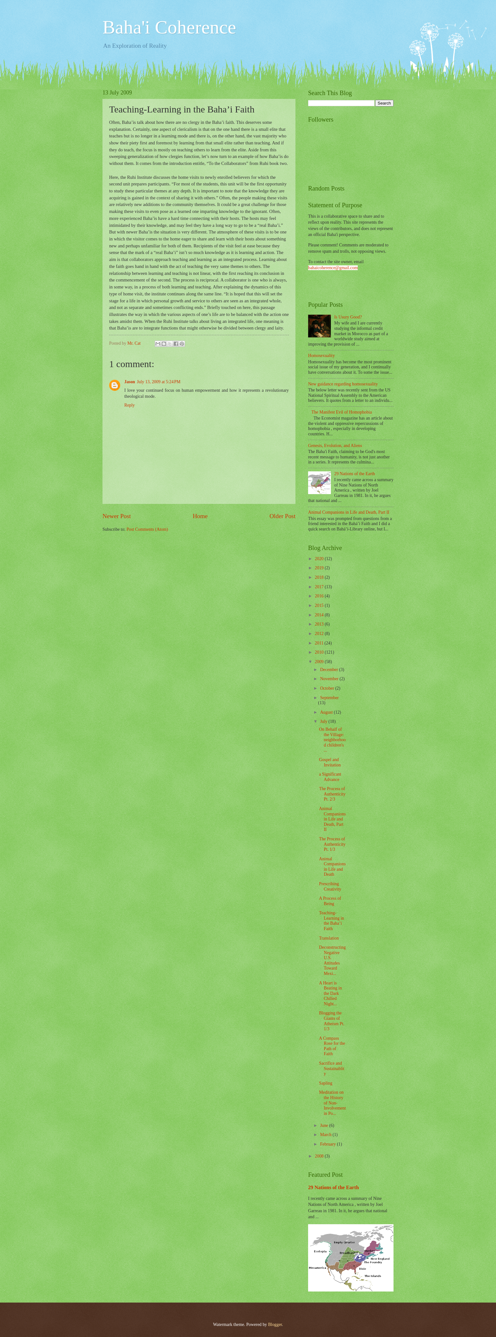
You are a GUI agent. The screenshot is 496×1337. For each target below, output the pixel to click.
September (329, 697)
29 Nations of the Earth (354, 473)
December (329, 669)
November (330, 678)
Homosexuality (321, 355)
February (328, 1144)
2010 (320, 652)
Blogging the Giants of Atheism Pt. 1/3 (331, 1021)
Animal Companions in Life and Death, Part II (348, 512)
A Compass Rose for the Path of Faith (332, 1046)
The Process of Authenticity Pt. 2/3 (332, 794)
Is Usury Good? (348, 317)
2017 (320, 586)
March (326, 1134)
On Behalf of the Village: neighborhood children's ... (332, 740)
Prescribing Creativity (330, 886)
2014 (320, 615)
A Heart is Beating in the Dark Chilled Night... (330, 993)
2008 (320, 1156)
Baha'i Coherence (169, 27)
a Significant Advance (330, 777)
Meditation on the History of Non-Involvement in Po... (332, 1103)
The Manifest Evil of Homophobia (342, 412)
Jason (129, 381)
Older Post (282, 516)
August (327, 712)
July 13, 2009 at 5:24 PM (159, 381)
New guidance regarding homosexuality (343, 384)
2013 (320, 624)
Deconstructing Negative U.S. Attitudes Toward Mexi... (332, 960)
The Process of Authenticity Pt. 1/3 (332, 844)
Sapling (325, 1083)
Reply (129, 405)
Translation (328, 938)
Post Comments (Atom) (147, 529)
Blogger (275, 1324)
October (327, 688)
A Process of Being (330, 901)
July (324, 721)
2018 (320, 577)
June (324, 1125)
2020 (320, 558)
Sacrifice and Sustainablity (331, 1068)
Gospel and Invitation (330, 762)
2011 (320, 643)
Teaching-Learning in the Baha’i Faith (331, 920)
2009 (320, 661)
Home (200, 516)
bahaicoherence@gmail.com (333, 267)
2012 (320, 633)
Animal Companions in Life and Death (332, 866)
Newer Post (116, 516)
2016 (320, 596)
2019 (320, 568)
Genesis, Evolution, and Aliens (335, 445)
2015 (320, 605)
